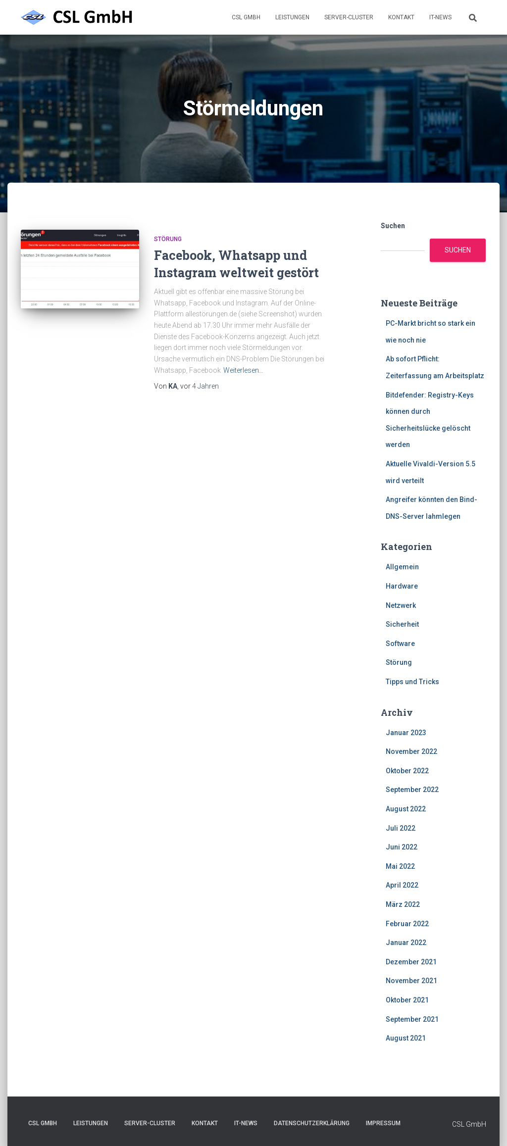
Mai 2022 (400, 866)
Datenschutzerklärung (312, 1123)
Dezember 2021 (411, 962)
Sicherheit (402, 624)
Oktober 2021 (407, 1000)
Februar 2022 (407, 924)
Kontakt (401, 17)
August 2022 (406, 809)
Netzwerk (401, 605)
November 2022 (411, 751)
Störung (168, 239)
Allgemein (402, 567)
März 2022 (403, 904)
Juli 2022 (400, 828)
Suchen (393, 226)
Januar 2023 (406, 733)
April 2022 (402, 885)
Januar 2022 (406, 943)
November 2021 (411, 981)
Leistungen (292, 17)
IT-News (440, 17)
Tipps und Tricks (412, 682)
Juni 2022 (401, 847)
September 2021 (412, 1019)
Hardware (402, 586)
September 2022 (412, 790)
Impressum (383, 1123)
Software (400, 644)
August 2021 (406, 1038)
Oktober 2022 (407, 771)
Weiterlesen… (243, 370)
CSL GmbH (246, 17)
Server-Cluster (348, 17)
